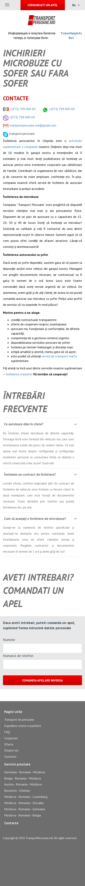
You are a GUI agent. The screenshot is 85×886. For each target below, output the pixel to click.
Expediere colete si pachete (22, 726)
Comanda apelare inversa (42, 680)
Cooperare (11, 738)
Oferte (8, 744)
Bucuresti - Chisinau (17, 790)
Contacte (10, 756)
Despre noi (11, 750)
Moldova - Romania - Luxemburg (25, 797)
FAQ (7, 732)
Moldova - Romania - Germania (24, 809)
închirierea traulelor (19, 374)
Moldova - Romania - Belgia (22, 815)
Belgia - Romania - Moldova (22, 778)
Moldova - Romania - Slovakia (24, 803)
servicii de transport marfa (59, 356)
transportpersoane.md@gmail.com (33, 125)
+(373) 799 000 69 (22, 109)
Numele (9, 639)
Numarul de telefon (18, 655)
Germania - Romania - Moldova (24, 772)
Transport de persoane (19, 720)
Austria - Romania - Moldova (23, 784)
